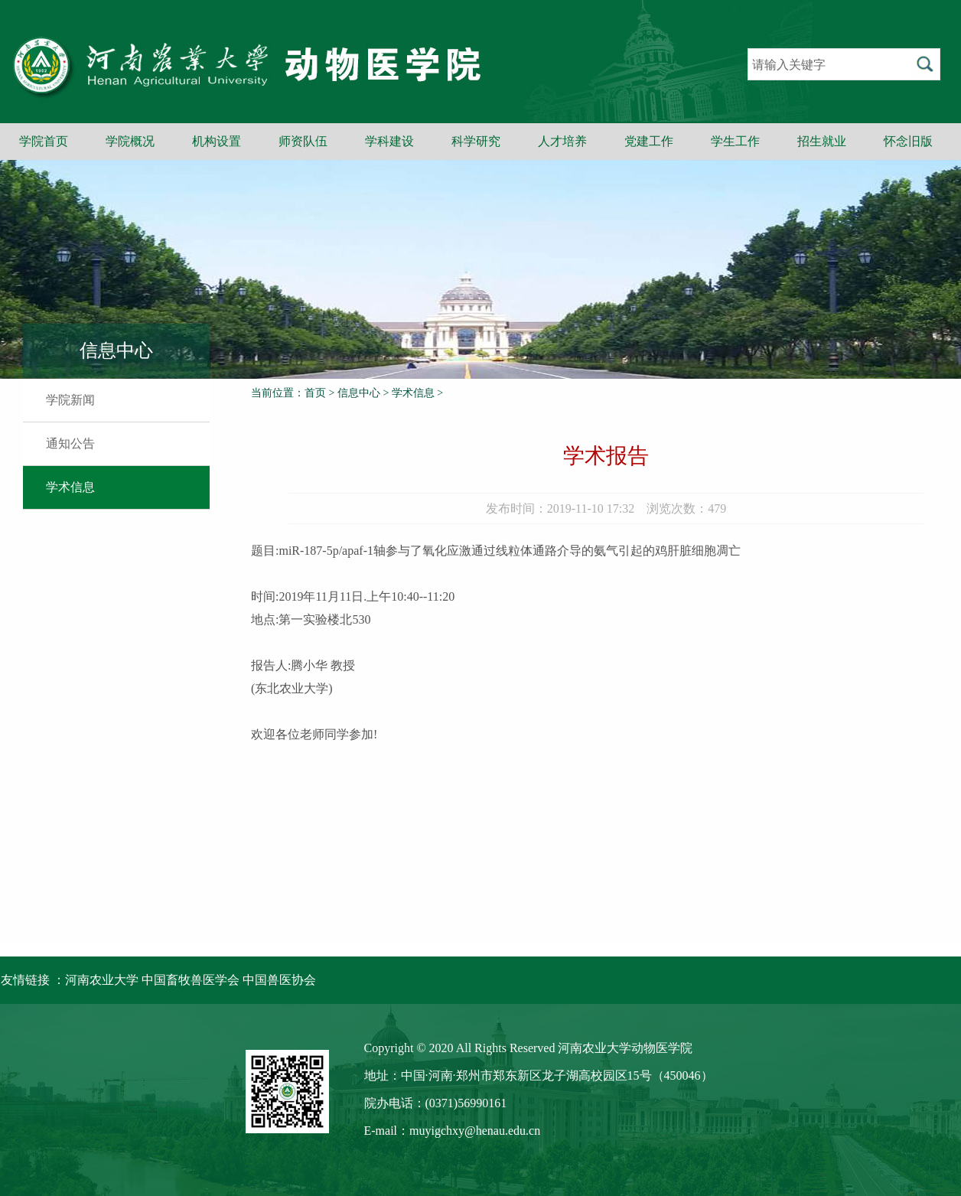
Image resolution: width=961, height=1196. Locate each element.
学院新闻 (70, 399)
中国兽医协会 (279, 979)
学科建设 (389, 141)
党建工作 (648, 141)
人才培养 (562, 141)
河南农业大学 (101, 979)
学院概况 (130, 141)
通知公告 (70, 443)
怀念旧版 (908, 141)
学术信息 (70, 487)
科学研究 (475, 141)
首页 (315, 393)
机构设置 (216, 141)
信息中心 (358, 393)
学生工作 (735, 141)
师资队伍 (303, 141)
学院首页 (43, 141)
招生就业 (821, 141)
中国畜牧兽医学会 (190, 979)
